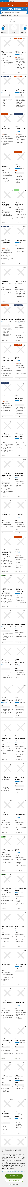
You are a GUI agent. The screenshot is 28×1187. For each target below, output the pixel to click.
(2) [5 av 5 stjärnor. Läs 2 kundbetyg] (22, 593)
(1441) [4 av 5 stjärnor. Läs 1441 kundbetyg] (23, 966)
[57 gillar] (11, 305)
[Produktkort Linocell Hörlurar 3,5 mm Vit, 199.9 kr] (20, 1030)
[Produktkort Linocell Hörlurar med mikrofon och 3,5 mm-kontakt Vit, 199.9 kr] (7, 349)
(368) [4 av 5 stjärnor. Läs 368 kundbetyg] (10, 364)
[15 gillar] (11, 421)
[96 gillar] (11, 190)
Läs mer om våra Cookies (7, 1171)
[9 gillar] (25, 77)
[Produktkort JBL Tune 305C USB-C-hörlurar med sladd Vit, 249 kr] (20, 727)
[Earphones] (14, 29)
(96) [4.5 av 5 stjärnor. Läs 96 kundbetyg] (23, 852)
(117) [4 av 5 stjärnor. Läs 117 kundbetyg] (23, 438)
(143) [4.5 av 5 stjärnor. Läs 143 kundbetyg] (23, 242)
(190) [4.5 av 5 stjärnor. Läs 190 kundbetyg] (10, 56)
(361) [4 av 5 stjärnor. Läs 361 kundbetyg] (10, 518)
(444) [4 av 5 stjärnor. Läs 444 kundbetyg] (10, 930)
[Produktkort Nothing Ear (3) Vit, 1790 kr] (7, 387)
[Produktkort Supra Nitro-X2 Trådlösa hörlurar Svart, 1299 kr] (20, 425)
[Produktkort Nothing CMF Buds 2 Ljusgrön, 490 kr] (7, 310)
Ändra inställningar (14, 1184)
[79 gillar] (24, 39)
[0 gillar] (25, 190)
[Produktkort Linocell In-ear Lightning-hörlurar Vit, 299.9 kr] (20, 1067)
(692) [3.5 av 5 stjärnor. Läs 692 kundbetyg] (10, 1042)
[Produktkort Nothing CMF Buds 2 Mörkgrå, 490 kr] (20, 43)
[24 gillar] (11, 268)
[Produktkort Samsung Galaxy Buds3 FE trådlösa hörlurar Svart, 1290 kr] (7, 231)
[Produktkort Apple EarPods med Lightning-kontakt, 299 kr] (7, 272)
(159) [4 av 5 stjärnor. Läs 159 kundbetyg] (23, 285)
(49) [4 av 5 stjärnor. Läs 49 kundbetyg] (9, 440)
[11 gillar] (11, 685)
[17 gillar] (11, 764)
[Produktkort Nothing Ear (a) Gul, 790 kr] (20, 349)
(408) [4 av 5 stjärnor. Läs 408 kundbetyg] (23, 477)
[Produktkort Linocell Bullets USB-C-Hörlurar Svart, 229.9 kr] (7, 194)
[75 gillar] (24, 950)
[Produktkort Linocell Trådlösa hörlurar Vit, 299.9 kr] (7, 1030)
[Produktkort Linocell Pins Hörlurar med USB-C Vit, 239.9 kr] (7, 505)
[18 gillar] (11, 227)
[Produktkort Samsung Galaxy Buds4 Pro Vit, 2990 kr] (7, 841)
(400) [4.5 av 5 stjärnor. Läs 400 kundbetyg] (23, 54)
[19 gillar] (24, 1099)
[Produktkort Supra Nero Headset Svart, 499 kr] (20, 231)
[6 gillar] (25, 837)
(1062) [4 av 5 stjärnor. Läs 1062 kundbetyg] (23, 702)
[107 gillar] (24, 383)
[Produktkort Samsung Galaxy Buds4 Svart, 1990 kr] (7, 580)
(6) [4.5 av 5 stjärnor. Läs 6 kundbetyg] (9, 92)
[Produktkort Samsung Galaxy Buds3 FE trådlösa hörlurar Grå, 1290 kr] (20, 310)
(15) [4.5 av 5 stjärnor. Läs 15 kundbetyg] (23, 131)
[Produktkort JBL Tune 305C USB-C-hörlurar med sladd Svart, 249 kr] (7, 464)
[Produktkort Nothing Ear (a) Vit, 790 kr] (20, 541)
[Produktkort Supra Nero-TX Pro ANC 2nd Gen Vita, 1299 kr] (7, 879)
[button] (17, 22)
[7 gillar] (25, 576)
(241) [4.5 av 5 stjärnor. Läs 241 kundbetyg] (10, 285)
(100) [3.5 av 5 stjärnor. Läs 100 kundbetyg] (23, 518)
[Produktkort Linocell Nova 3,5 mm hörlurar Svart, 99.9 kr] (7, 1067)
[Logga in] (22, 9)
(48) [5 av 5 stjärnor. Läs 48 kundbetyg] (9, 168)
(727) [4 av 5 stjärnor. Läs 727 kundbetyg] (10, 207)
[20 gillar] (11, 723)
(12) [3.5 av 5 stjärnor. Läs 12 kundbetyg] (9, 781)
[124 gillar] (11, 1063)
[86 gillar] (11, 950)
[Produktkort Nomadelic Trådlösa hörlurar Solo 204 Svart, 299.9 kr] (20, 993)
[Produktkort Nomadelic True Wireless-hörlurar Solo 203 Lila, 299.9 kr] (20, 505)
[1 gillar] (11, 576)
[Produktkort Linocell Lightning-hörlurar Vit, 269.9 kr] (20, 955)
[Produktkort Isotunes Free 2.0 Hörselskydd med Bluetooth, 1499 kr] (7, 768)
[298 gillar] (24, 685)
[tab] (4, 1)
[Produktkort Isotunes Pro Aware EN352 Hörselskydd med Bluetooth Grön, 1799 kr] (7, 541)
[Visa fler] (25, 28)
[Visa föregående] (2, 28)
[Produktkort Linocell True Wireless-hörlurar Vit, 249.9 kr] (20, 689)
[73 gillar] (24, 152)
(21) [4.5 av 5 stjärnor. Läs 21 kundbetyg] (9, 245)
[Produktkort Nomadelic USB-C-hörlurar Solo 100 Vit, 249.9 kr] (20, 879)
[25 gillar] (11, 460)
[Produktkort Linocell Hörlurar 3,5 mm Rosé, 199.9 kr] (7, 615)
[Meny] (2, 9)
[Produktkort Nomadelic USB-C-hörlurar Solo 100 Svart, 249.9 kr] (7, 993)
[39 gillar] (11, 537)
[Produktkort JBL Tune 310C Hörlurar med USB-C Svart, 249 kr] (20, 272)
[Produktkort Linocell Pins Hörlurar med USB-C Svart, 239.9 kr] (20, 615)
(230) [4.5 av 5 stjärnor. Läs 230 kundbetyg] (23, 168)
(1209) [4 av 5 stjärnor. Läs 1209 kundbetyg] (10, 131)
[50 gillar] (11, 345)
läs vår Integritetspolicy (19, 1171)
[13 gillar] (24, 114)
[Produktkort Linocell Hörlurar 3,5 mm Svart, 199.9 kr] (7, 955)
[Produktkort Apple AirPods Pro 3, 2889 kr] (7, 156)
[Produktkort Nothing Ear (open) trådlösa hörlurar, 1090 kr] (20, 118)
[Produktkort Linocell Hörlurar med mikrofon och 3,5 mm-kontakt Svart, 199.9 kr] (7, 1103)
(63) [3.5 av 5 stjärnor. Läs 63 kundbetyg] (23, 1006)
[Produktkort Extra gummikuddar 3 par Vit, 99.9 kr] (20, 804)
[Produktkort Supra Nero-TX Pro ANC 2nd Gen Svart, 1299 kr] (20, 387)
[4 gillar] (25, 1137)
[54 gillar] (11, 1137)
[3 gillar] (25, 305)
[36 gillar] (24, 611)
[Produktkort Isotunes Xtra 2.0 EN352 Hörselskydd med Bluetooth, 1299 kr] (7, 425)
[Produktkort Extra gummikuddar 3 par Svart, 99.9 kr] (20, 768)
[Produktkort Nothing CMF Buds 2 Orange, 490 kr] (20, 81)
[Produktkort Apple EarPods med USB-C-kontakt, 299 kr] (7, 43)
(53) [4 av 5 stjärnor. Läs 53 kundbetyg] (23, 892)
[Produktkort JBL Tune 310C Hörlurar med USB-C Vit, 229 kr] (7, 651)
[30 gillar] (11, 39)
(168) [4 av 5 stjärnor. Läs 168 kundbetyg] (23, 400)
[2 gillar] (25, 500)
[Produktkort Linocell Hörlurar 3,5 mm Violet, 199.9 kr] (20, 1142)
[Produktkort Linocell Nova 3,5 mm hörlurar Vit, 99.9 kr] (7, 917)
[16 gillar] (11, 913)
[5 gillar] (11, 77)
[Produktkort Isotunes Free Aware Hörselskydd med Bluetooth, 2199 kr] (20, 1103)
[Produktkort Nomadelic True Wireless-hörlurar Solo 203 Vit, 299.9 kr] (7, 689)
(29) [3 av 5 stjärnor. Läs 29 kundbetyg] (9, 556)
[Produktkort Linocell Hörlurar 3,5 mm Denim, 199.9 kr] (20, 917)
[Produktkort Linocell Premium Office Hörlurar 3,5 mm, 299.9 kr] (7, 1142)
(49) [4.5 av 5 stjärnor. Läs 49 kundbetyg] (23, 781)
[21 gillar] (11, 152)
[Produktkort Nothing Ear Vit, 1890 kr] (20, 841)
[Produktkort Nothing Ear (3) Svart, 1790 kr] (7, 81)
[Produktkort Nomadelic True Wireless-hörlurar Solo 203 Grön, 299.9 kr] (20, 651)
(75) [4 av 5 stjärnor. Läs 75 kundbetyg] (9, 478)
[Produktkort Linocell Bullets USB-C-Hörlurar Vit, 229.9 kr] (7, 804)
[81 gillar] (24, 227)
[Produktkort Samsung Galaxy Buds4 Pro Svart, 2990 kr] (20, 194)
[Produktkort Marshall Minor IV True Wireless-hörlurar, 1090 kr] (20, 580)
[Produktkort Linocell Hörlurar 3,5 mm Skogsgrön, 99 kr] (7, 118)
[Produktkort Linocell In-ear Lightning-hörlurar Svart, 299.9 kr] (20, 464)
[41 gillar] (24, 268)
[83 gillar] (24, 764)
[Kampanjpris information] (21, 57)
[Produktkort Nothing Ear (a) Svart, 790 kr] (20, 156)
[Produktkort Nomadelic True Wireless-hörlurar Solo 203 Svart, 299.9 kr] (7, 727)
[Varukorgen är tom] (26, 9)
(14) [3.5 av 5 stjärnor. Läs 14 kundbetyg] (23, 1118)
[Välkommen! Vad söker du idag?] (15, 12)
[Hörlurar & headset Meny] (11, 15)
